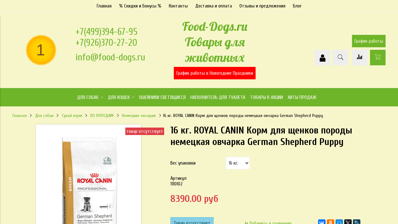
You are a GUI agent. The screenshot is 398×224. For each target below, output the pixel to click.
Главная (104, 6)
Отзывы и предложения (262, 6)
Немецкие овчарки (139, 115)
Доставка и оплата (213, 6)
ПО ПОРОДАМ (101, 115)
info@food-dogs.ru (110, 57)
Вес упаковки (183, 163)
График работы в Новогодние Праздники (214, 73)
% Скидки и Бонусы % (140, 6)
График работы (368, 41)
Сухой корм (72, 115)
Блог (297, 6)
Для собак (44, 115)
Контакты (178, 6)
